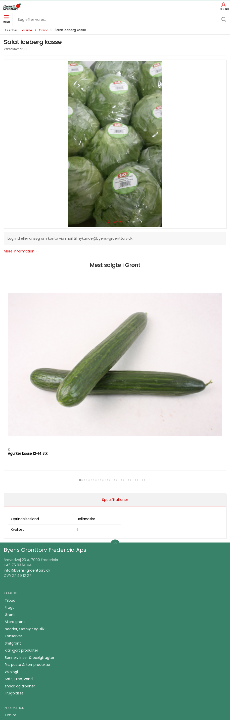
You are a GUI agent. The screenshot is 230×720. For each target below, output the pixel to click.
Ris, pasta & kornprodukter (28, 552)
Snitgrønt (13, 530)
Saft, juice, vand (19, 566)
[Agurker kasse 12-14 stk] (39, 307)
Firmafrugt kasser (20, 645)
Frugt (9, 494)
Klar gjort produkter (21, 537)
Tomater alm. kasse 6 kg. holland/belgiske (105, 343)
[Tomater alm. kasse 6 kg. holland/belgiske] (115, 307)
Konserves (14, 523)
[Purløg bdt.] (190, 307)
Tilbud (10, 487)
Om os (11, 602)
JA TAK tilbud (16, 631)
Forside (26, 30)
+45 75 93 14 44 (18, 452)
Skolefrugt (14, 623)
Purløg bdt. (168, 340)
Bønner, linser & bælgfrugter (29, 545)
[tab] (103, 367)
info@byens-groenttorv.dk (27, 458)
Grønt (43, 30)
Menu (6, 19)
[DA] (12, 7)
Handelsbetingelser (21, 638)
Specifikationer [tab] (115, 387)
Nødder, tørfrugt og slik (24, 516)
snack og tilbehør (20, 573)
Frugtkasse (14, 580)
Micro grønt (15, 509)
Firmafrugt (14, 616)
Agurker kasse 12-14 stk (28, 340)
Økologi (11, 559)
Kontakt (11, 609)
